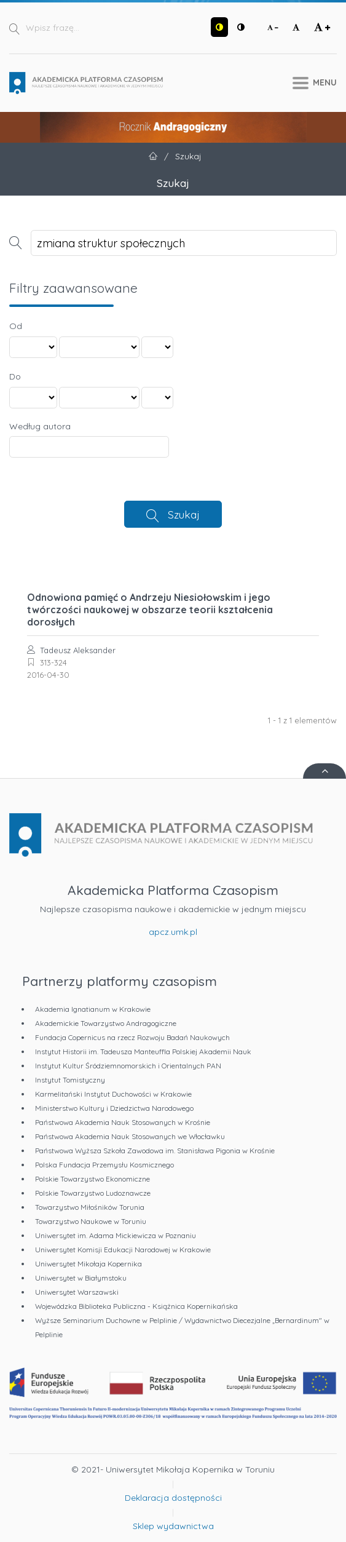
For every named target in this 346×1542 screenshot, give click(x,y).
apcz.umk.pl (173, 931)
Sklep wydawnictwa (173, 1526)
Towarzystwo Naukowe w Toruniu (90, 1221)
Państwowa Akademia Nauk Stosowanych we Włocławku (130, 1136)
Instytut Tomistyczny (70, 1079)
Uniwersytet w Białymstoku (81, 1277)
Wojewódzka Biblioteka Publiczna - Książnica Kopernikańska (136, 1306)
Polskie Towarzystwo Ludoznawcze (93, 1193)
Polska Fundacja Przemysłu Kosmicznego (104, 1164)
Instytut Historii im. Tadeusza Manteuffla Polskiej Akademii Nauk (143, 1051)
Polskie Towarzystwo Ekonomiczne (92, 1178)
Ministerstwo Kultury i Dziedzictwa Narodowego (114, 1108)
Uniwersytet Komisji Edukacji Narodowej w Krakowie (123, 1249)
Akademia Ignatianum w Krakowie (93, 1009)
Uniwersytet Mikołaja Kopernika (88, 1263)
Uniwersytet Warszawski (77, 1292)
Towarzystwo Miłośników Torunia (89, 1207)
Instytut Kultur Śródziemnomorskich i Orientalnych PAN (128, 1065)
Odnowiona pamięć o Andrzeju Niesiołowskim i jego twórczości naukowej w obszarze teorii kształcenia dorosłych (150, 609)
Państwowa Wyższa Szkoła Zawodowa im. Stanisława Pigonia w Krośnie (155, 1150)
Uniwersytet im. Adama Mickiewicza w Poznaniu (115, 1235)
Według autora (40, 426)
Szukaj (184, 514)
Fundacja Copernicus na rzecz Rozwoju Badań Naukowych (132, 1037)
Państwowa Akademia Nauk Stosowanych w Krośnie (122, 1122)
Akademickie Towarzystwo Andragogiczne (105, 1023)
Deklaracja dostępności (173, 1497)
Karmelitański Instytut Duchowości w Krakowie (113, 1094)
